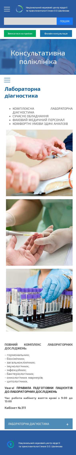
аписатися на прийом (20, 33)
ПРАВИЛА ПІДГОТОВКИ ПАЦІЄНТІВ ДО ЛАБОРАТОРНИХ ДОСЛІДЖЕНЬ (39, 389)
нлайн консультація (56, 33)
